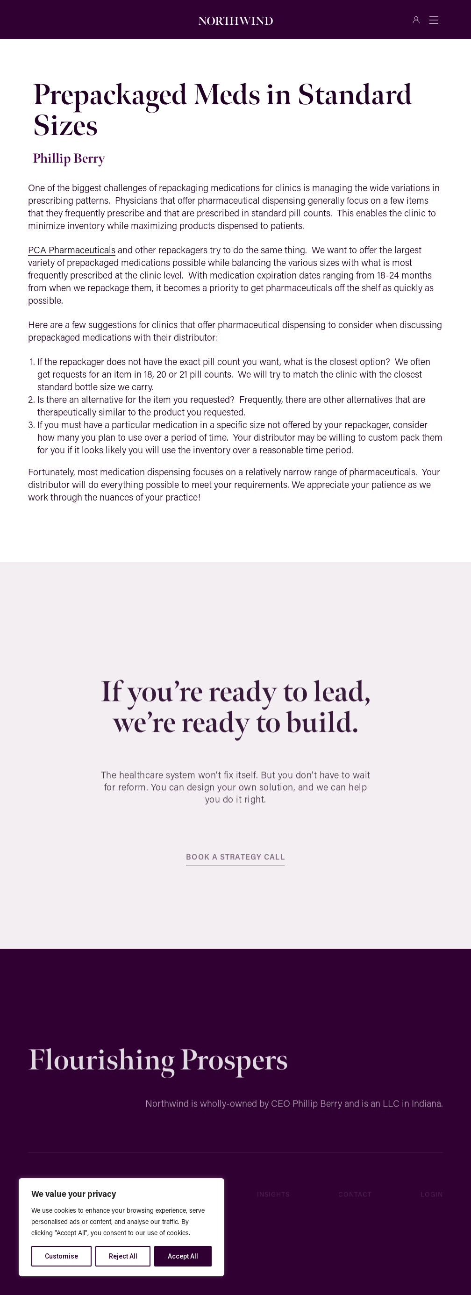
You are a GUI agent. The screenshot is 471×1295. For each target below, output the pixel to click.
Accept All (183, 1256)
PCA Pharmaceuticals (71, 249)
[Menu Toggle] (433, 19)
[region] (121, 1227)
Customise (61, 1256)
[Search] (129, 20)
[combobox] (71, 20)
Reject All (123, 1256)
